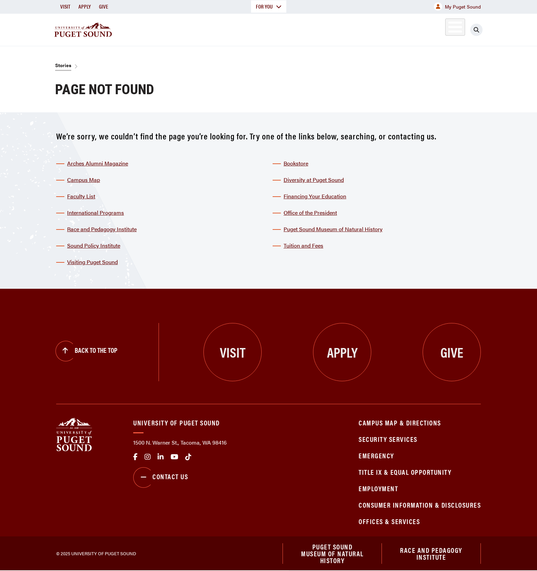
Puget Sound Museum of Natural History (333, 229)
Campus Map (83, 180)
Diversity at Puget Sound (314, 180)
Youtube (174, 457)
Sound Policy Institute (93, 245)
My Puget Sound (457, 6)
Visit (65, 6)
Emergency (376, 455)
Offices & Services (389, 521)
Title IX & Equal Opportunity (405, 472)
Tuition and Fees (303, 245)
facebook (135, 457)
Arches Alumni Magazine (97, 163)
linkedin (161, 457)
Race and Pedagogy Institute (102, 229)
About (198, 29)
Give (103, 6)
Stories (63, 65)
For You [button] (269, 6)
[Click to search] (476, 30)
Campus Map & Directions (400, 422)
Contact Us (160, 477)
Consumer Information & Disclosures (420, 505)
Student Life (349, 29)
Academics (244, 29)
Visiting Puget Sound (92, 262)
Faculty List (81, 196)
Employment (378, 488)
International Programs (95, 212)
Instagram (148, 457)
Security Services (388, 439)
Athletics (402, 29)
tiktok (188, 457)
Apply (84, 6)
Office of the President (310, 212)
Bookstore (296, 163)
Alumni (438, 29)
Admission (295, 29)
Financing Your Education (315, 196)
